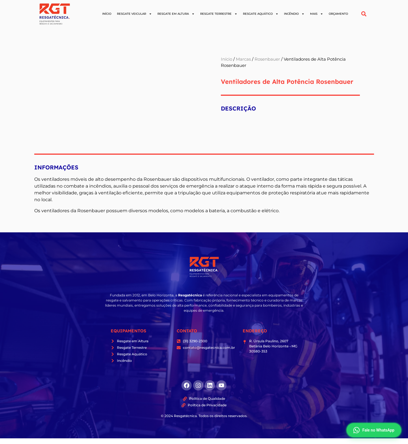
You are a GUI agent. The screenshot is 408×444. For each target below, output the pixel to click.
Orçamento (338, 14)
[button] (363, 14)
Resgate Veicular (134, 14)
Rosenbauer (267, 59)
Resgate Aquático (260, 14)
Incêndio (294, 14)
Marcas (243, 59)
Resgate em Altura (176, 14)
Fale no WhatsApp (373, 430)
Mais (316, 14)
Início (106, 14)
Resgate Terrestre (218, 14)
